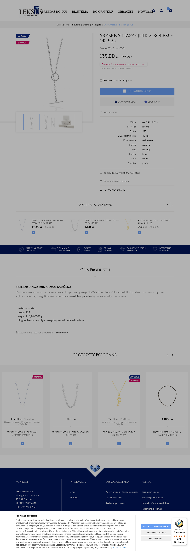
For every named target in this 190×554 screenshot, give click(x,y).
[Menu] (185, 520)
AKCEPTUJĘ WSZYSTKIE (155, 526)
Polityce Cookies (120, 547)
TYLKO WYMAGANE (155, 532)
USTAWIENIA (155, 538)
